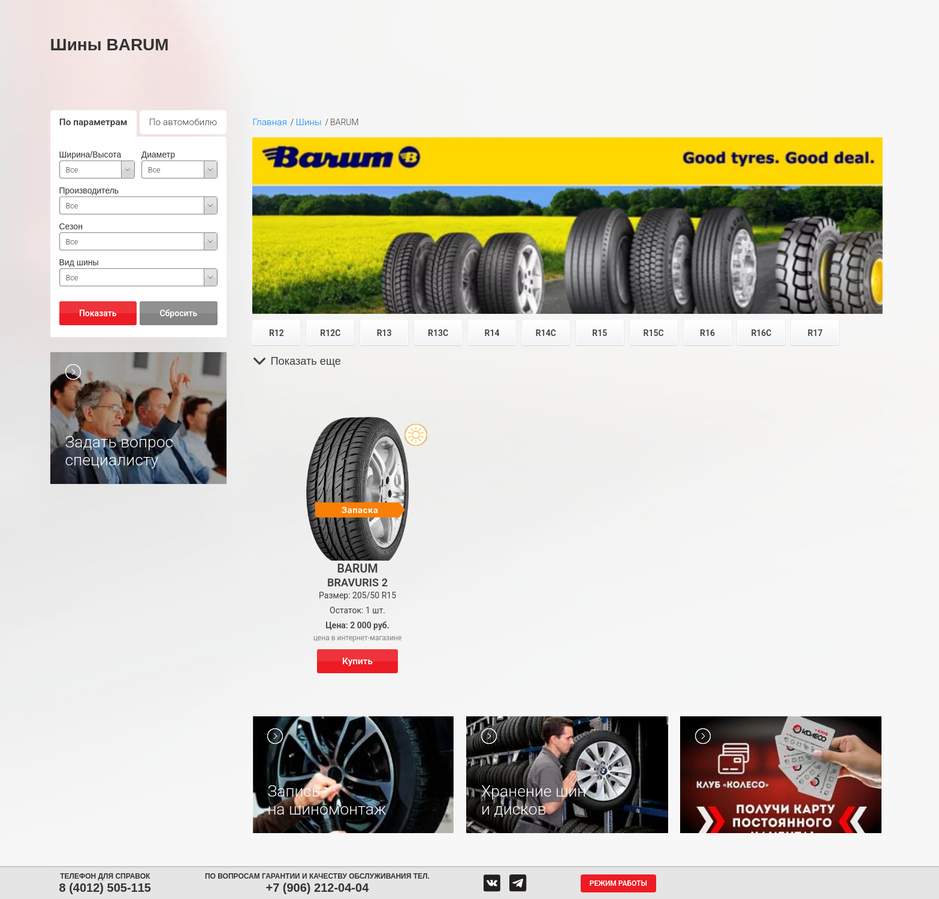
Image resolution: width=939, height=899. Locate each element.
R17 (815, 333)
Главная (269, 122)
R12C (330, 333)
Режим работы (618, 883)
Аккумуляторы (342, 11)
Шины (215, 11)
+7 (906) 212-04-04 (317, 887)
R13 (384, 333)
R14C (546, 333)
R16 (707, 333)
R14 (492, 333)
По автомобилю (183, 122)
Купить (357, 661)
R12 (276, 333)
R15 (599, 333)
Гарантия (683, 11)
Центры (470, 11)
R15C (654, 333)
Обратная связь (537, 11)
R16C (761, 333)
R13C (438, 333)
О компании (613, 11)
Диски (272, 11)
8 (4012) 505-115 (105, 887)
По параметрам (93, 122)
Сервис (411, 11)
